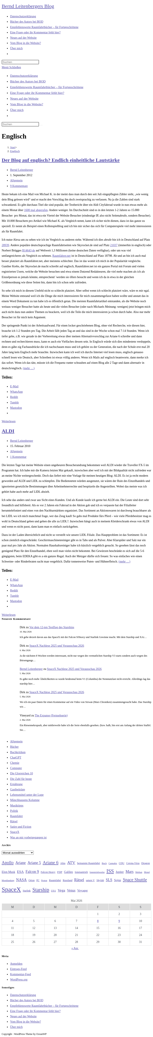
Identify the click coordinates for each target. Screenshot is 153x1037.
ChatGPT (15, 757)
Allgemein (16, 180)
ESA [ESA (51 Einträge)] (20, 872)
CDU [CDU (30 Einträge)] (121, 863)
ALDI (8, 431)
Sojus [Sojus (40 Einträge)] (117, 880)
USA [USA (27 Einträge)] (53, 890)
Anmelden (16, 963)
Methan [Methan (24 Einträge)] (138, 872)
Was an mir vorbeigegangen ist (28, 837)
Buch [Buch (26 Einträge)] (104, 863)
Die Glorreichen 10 (21, 773)
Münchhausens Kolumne (25, 800)
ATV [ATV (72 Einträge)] (71, 862)
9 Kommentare (19, 186)
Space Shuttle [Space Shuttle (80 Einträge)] (135, 879)
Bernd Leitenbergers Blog (28, 6)
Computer (16, 768)
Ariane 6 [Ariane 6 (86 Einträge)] (51, 862)
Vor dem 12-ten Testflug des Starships (51, 627)
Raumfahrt (16, 816)
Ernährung (16, 784)
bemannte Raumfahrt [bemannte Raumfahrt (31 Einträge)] (88, 863)
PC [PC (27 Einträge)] (37, 880)
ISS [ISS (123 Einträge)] (110, 871)
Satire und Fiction (20, 826)
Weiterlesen (9, 421)
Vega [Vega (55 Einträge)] (61, 890)
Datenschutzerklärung (24, 75)
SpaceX (14, 832)
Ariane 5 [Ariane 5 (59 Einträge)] (34, 863)
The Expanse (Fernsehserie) (51, 715)
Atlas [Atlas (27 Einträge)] (63, 863)
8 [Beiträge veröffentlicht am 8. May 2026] (98, 921)
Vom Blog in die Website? (26, 104)
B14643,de (28, 250)
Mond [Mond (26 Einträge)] (147, 872)
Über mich (17, 110)
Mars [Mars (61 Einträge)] (130, 872)
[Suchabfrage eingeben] (20, 62)
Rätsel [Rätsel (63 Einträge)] (79, 880)
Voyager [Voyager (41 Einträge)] (82, 890)
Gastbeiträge (17, 789)
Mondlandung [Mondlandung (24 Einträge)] (8, 880)
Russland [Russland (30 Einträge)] (67, 880)
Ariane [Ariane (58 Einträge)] (20, 863)
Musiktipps (16, 805)
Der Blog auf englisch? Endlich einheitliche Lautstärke (61, 160)
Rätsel (13, 821)
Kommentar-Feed (20, 974)
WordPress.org (18, 979)
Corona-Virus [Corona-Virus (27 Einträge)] (133, 863)
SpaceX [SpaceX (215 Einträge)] (11, 889)
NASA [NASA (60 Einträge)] (21, 880)
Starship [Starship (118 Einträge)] (40, 890)
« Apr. (75, 948)
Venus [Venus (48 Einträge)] (71, 890)
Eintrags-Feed (18, 969)
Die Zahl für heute (21, 778)
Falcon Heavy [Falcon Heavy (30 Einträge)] (48, 872)
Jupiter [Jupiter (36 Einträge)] (120, 872)
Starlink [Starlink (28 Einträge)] (27, 890)
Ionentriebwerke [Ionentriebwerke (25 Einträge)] (97, 872)
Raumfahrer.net (61, 255)
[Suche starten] (41, 125)
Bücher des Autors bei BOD (28, 81)
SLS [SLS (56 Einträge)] (109, 880)
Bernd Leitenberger (21, 169)
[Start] (12, 147)
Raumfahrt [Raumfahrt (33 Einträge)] (55, 880)
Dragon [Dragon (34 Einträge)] (145, 863)
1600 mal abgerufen (36, 210)
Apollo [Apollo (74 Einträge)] (7, 862)
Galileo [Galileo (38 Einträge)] (68, 872)
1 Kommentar (18, 456)
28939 (5, 245)
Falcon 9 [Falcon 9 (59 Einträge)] (32, 872)
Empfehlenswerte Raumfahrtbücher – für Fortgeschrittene (46, 87)
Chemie (14, 762)
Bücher (14, 746)
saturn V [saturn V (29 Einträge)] (90, 880)
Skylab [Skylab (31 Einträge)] (100, 880)
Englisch (15, 151)
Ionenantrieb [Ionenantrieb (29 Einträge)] (81, 872)
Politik (14, 810)
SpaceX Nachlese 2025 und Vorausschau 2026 (56, 645)
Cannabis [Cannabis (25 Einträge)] (113, 863)
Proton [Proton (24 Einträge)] (44, 880)
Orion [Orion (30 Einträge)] (31, 880)
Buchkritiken (18, 752)
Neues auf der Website (24, 98)
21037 (114, 245)
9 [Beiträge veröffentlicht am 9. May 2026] (119, 921)
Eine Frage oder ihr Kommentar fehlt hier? (37, 93)
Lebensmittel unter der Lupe (27, 794)
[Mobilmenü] (11, 67)
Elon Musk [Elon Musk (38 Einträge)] (8, 872)
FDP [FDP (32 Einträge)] (59, 872)
